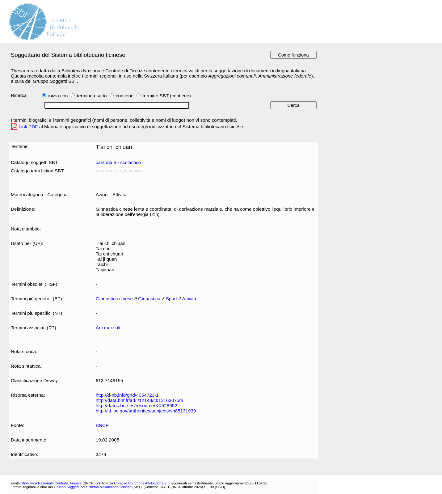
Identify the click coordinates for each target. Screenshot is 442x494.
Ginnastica (149, 298)
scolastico (130, 162)
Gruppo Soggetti (66, 487)
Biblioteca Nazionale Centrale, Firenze (52, 483)
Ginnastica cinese (114, 298)
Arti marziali (108, 327)
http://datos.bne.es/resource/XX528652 (136, 405)
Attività (189, 298)
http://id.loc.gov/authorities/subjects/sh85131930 (146, 410)
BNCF (102, 425)
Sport (171, 298)
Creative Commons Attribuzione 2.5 (141, 483)
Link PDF (28, 126)
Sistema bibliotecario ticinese (109, 487)
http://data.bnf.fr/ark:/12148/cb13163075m (139, 400)
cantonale (106, 162)
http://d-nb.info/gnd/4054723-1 (127, 395)
